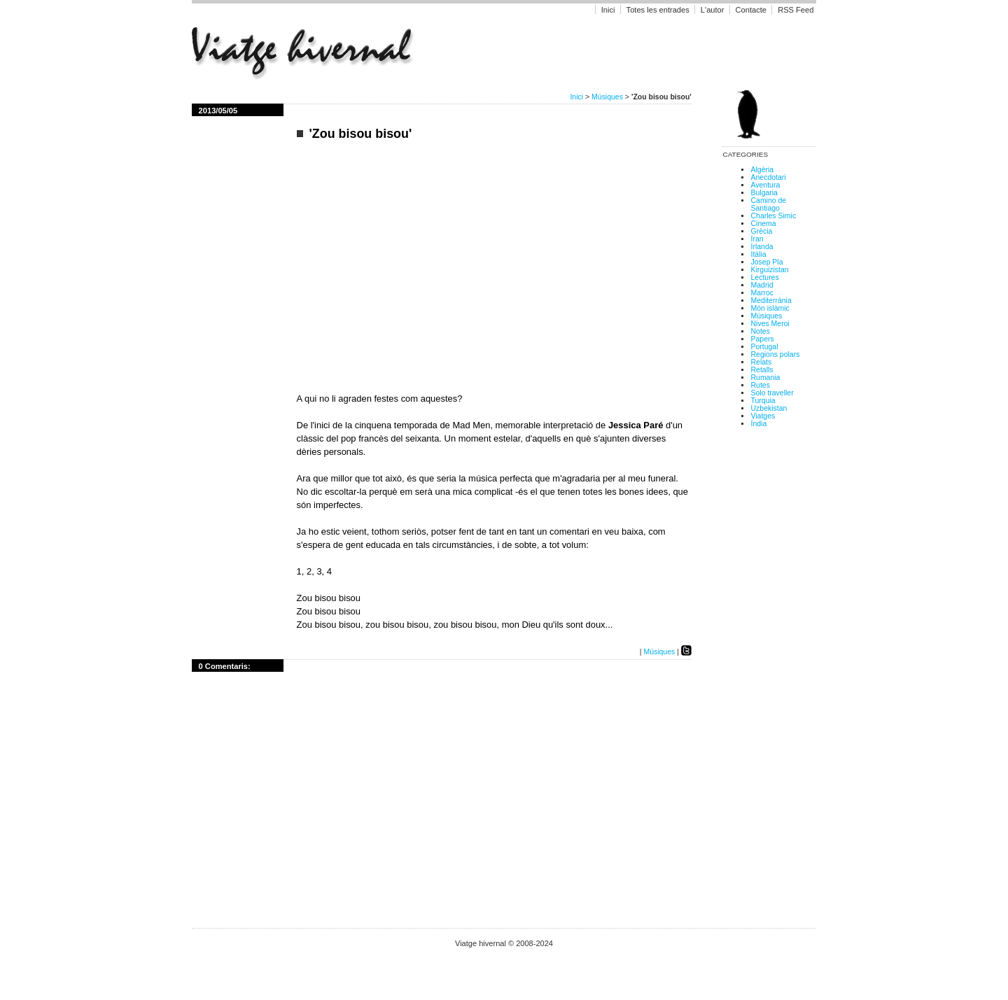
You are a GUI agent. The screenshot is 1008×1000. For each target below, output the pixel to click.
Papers (762, 339)
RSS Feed (795, 10)
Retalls (761, 370)
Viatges (762, 416)
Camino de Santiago (768, 204)
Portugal (764, 347)
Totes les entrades (658, 10)
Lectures (764, 277)
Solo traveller (771, 393)
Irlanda (761, 247)
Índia (758, 424)
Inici (608, 10)
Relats (760, 362)
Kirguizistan (769, 270)
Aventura (765, 185)
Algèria (762, 170)
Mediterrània (770, 300)
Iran (756, 239)
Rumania (765, 377)
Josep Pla (766, 262)
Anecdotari (767, 177)
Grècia (761, 231)
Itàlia (758, 254)
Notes (759, 331)
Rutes (759, 385)
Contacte (751, 10)
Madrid (761, 285)
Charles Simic (773, 216)
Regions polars (774, 354)
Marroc (762, 293)
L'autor (714, 10)
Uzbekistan (768, 408)
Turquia (762, 400)
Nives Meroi (769, 324)
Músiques (607, 97)
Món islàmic (769, 308)
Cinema (763, 223)
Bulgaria (763, 193)
